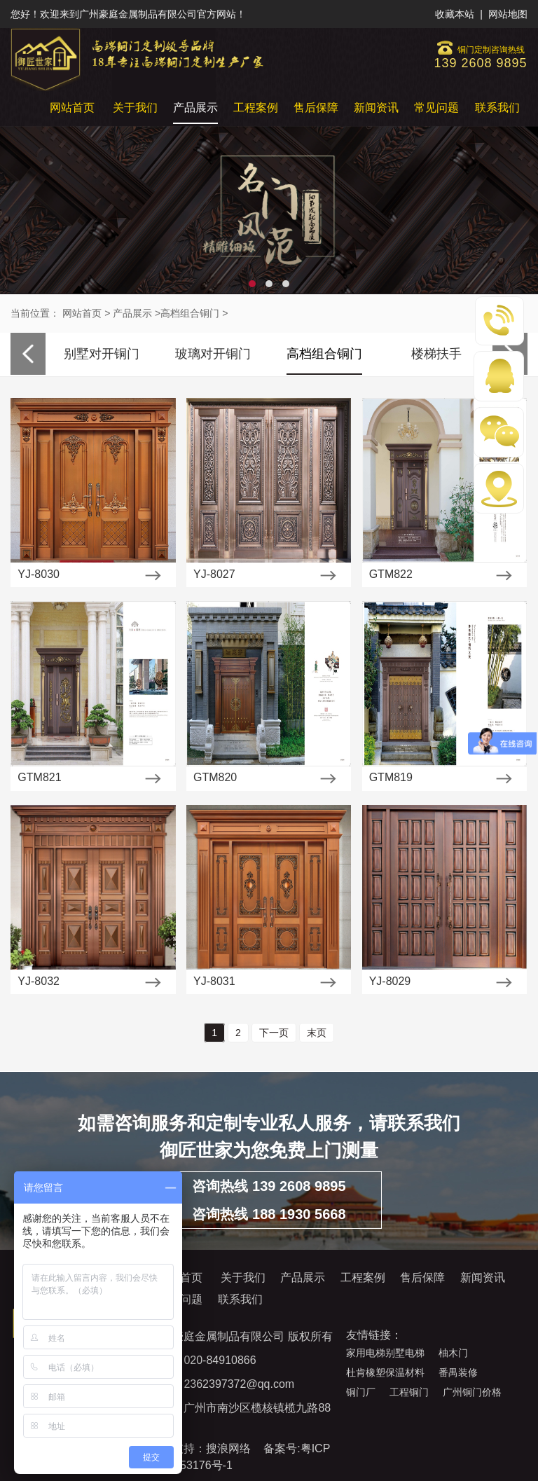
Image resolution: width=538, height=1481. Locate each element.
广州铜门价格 (472, 1392)
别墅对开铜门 (101, 354)
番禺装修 (458, 1372)
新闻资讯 (376, 107)
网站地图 (507, 14)
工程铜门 (409, 1392)
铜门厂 (360, 1392)
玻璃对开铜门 (213, 354)
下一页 (274, 1032)
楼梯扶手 (436, 354)
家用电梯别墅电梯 (385, 1352)
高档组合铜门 (189, 313)
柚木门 (453, 1352)
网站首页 (72, 107)
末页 (316, 1032)
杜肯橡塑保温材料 (385, 1372)
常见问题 (436, 107)
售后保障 (316, 107)
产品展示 (195, 107)
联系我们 (497, 107)
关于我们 (135, 107)
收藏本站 (454, 14)
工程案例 (255, 107)
